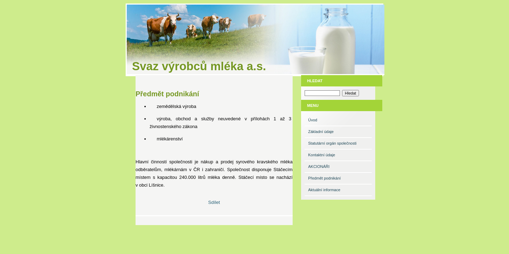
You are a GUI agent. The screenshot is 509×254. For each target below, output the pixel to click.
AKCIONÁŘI (319, 166)
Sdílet (214, 202)
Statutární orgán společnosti (332, 143)
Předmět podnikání (324, 178)
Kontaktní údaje (321, 155)
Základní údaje (321, 131)
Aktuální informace (324, 190)
